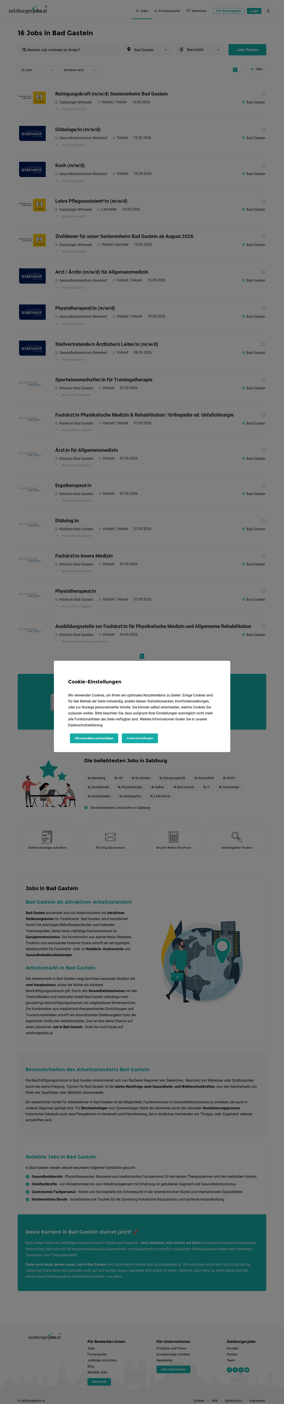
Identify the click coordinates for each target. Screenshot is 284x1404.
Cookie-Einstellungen (140, 738)
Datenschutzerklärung (85, 725)
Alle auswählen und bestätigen (94, 738)
